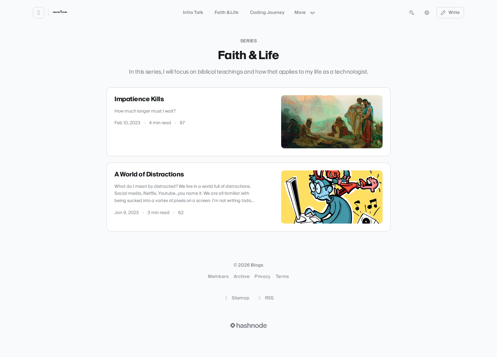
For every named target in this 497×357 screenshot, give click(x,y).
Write (450, 12)
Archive (241, 276)
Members (218, 276)
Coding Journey (267, 12)
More (304, 12)
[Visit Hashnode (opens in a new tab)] (248, 325)
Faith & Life (227, 12)
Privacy (262, 276)
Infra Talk (193, 12)
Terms (282, 276)
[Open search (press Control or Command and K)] (411, 12)
